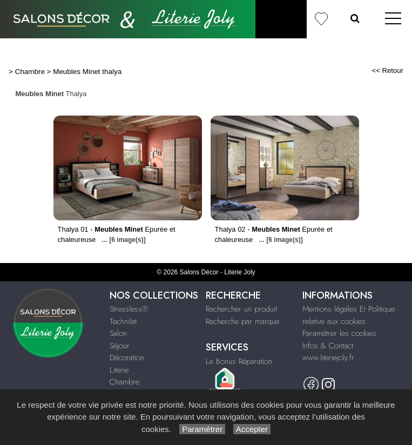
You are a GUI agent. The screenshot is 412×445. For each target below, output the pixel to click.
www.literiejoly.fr (328, 357)
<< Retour (387, 70)
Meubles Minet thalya (87, 72)
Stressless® (129, 309)
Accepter (252, 429)
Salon (118, 333)
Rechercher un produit (241, 309)
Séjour (120, 346)
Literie (119, 370)
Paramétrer (202, 429)
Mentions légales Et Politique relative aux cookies (348, 315)
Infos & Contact (327, 346)
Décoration (127, 357)
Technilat (123, 321)
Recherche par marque (242, 321)
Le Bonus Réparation (239, 361)
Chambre (30, 72)
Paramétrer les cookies (339, 333)
